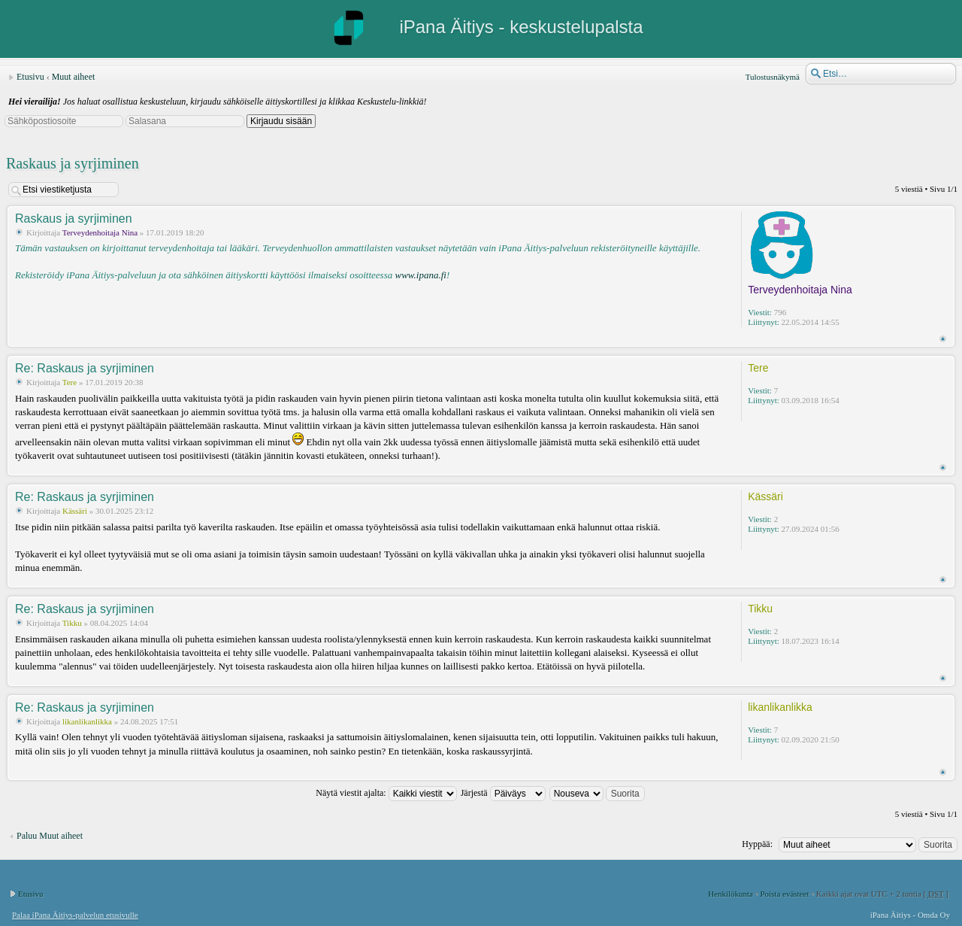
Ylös (943, 339)
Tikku (72, 622)
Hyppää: (757, 844)
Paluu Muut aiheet (50, 835)
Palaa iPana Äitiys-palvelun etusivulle (75, 914)
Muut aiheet (73, 76)
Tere (69, 382)
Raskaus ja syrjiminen (72, 163)
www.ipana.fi (420, 275)
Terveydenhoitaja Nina (100, 232)
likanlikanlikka (87, 721)
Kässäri (74, 510)
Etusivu (30, 76)
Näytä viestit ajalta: (386, 793)
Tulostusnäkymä (773, 76)
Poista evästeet (784, 893)
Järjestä (503, 793)
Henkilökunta (730, 893)
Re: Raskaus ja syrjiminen (84, 368)
